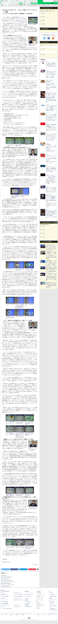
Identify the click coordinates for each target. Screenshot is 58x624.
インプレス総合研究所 (5, 596)
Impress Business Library (19, 596)
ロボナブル (22, 17)
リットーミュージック (29, 592)
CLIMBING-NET (28, 603)
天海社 (51, 592)
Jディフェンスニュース (41, 594)
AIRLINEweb (39, 592)
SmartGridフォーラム (18, 592)
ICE (49, 591)
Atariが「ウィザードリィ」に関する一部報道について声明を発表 (51, 177)
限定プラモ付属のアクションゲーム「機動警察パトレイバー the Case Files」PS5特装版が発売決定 (51, 199)
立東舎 (27, 598)
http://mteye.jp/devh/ (5, 586)
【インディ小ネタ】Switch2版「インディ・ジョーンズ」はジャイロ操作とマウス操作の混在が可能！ (51, 86)
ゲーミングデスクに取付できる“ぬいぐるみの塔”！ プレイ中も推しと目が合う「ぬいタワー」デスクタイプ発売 (51, 137)
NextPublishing (17, 606)
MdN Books (39, 603)
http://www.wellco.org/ (5, 583)
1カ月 (54, 10)
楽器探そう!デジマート (29, 594)
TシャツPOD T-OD (29, 596)
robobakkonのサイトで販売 (16, 554)
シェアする (15, 569)
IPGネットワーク (52, 601)
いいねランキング (52, 45)
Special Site (45, 28)
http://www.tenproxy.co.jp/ (6, 580)
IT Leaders (3, 598)
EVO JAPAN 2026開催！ (47, 241)
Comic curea (52, 594)
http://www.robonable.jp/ (6, 576)
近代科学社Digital (28, 606)
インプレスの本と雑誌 (3, 603)
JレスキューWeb (40, 598)
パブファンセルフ (53, 599)
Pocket (33, 569)
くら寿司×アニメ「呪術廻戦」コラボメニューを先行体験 (51, 147)
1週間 (50, 10)
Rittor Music (27, 591)
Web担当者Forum (4, 594)
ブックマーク (24, 569)
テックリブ (38, 606)
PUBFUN (50, 598)
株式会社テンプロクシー (10, 20)
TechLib (38, 608)
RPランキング (44, 45)
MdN (37, 601)
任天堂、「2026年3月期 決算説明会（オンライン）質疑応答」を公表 (51, 126)
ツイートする (6, 569)
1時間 (42, 10)
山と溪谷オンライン (29, 601)
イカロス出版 (38, 591)
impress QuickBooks (53, 596)
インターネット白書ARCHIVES (6, 608)
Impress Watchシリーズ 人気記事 (50, 222)
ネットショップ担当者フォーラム (20, 594)
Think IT (2, 592)
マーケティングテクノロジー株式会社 (17, 21)
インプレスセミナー (18, 598)
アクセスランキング (47, 8)
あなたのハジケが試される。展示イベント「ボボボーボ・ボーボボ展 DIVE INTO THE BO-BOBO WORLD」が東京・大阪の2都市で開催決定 (51, 97)
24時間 (46, 10)
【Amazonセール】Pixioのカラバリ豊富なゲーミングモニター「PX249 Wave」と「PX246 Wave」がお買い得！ (51, 74)
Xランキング (45, 42)
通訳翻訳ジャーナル (40, 596)
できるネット (3, 606)
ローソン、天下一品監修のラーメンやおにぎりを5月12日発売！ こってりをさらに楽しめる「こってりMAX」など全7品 (51, 117)
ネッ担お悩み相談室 (4, 601)
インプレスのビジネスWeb (4, 591)
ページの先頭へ (34, 564)
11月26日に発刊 (17, 28)
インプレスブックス (18, 604)
